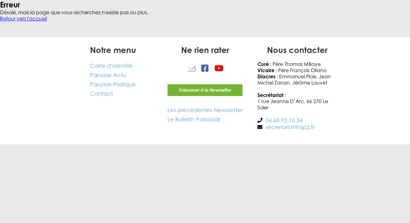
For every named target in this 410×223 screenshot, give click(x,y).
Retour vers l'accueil (23, 18)
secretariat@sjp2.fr (289, 127)
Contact (101, 93)
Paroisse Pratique (113, 84)
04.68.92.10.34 (284, 120)
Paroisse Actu (108, 75)
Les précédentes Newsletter (205, 110)
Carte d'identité (111, 65)
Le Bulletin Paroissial (193, 119)
